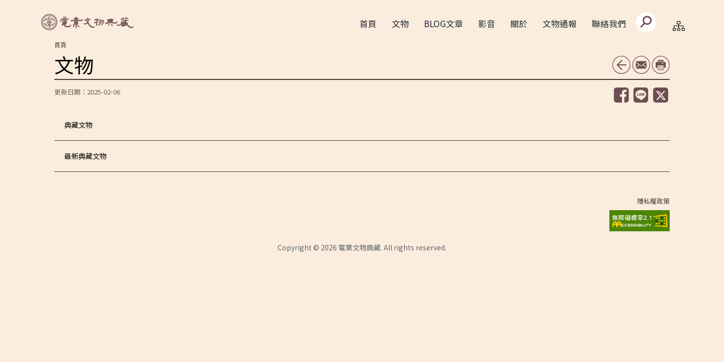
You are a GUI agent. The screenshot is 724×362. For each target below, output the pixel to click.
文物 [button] (400, 23)
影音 (486, 23)
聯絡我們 (609, 23)
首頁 (368, 23)
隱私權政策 (653, 201)
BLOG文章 (443, 23)
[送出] (646, 22)
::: (46, 44)
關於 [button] (518, 23)
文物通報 (559, 23)
